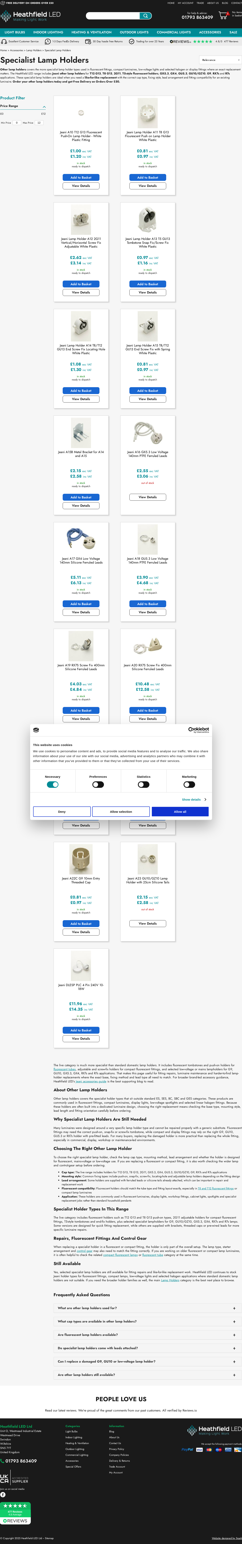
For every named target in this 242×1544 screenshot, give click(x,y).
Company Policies (119, 1455)
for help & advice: (197, 13)
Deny (62, 811)
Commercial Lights (174, 32)
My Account (185, 3)
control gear (84, 1251)
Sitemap (49, 1538)
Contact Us (115, 1443)
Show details (191, 799)
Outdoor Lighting (75, 1449)
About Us (213, 3)
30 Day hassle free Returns (108, 41)
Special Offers (73, 1467)
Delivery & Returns (119, 1461)
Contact (236, 3)
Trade (200, 3)
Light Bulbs (15, 32)
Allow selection (121, 811)
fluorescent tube (152, 1255)
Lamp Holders (170, 1280)
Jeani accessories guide (91, 1081)
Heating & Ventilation (92, 32)
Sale (233, 32)
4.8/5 (227, 41)
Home (171, 3)
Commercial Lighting (77, 1455)
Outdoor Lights (134, 32)
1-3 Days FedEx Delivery (65, 41)
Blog (225, 3)
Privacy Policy (116, 1449)
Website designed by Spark (227, 1538)
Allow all (180, 811)
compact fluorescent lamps (120, 1255)
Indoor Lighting (48, 32)
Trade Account (117, 1467)
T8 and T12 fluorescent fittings (216, 1188)
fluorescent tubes (65, 1069)
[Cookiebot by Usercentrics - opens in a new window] (191, 730)
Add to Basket (81, 177)
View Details (81, 185)
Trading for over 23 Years (150, 41)
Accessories (210, 32)
